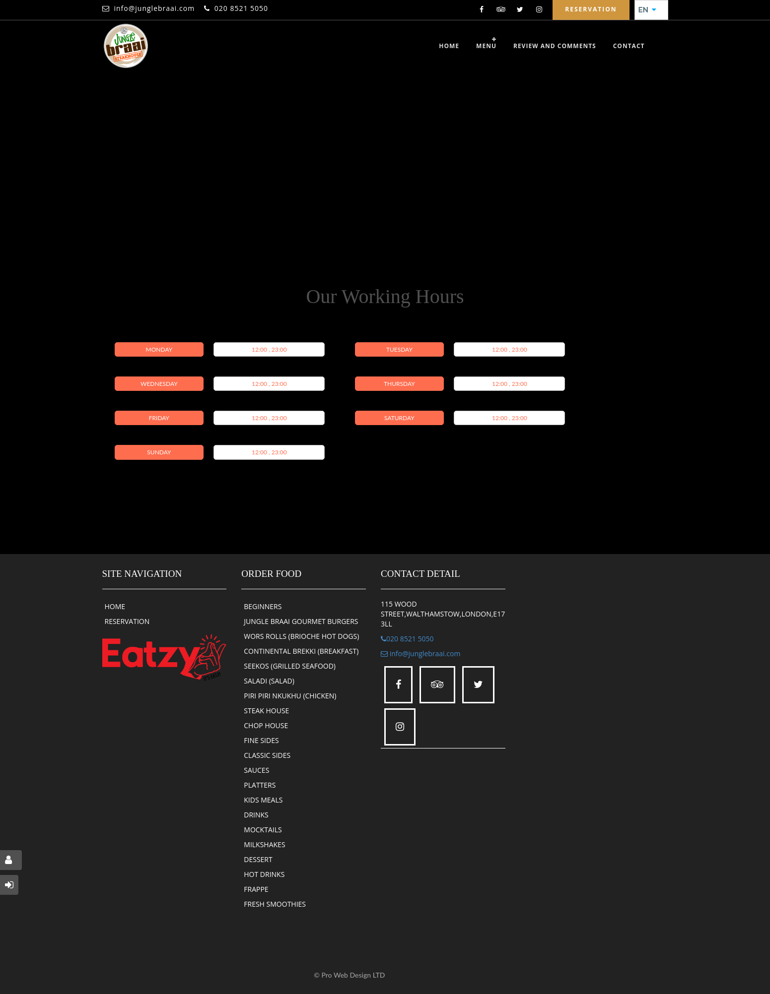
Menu (486, 46)
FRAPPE (256, 889)
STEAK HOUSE (266, 710)
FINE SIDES (261, 740)
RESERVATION (127, 621)
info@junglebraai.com (154, 8)
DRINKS (256, 814)
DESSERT (258, 859)
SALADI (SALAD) (269, 680)
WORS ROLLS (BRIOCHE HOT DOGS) (301, 636)
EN (647, 9)
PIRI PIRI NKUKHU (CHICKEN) (290, 695)
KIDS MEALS (263, 800)
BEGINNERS (262, 606)
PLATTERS (260, 785)
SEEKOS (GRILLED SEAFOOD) (290, 666)
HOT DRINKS (264, 874)
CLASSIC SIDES (267, 755)
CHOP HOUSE (266, 725)
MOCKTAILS (262, 829)
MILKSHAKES (264, 844)
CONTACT (629, 46)
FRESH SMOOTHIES (275, 904)
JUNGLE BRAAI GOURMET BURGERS (301, 621)
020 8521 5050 (241, 8)
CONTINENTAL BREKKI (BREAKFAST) (301, 651)
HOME (115, 606)
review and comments (554, 46)
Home (449, 46)
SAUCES (256, 770)
